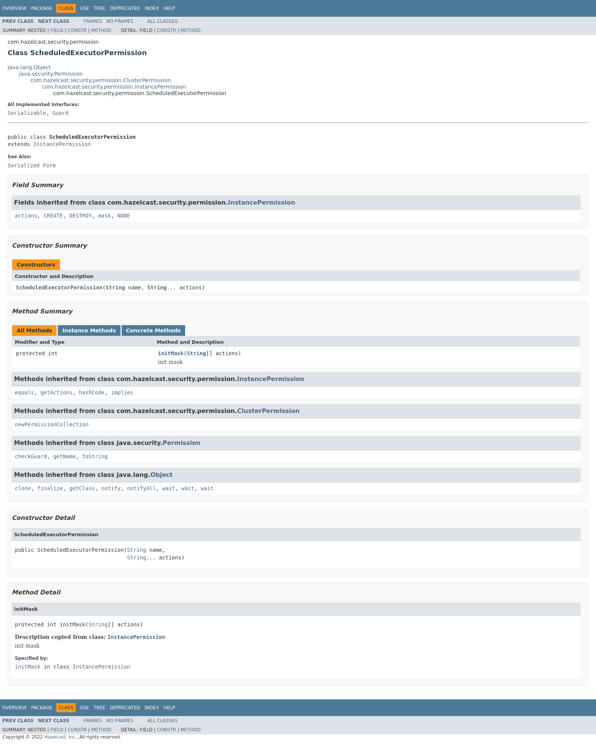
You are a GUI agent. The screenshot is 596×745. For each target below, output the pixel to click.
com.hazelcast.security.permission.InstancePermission (114, 87)
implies (122, 392)
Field (56, 30)
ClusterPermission (268, 411)
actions (26, 216)
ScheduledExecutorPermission (59, 287)
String (115, 287)
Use (84, 8)
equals (24, 392)
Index (152, 8)
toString (95, 456)
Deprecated (125, 8)
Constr (77, 30)
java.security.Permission (51, 74)
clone (23, 488)
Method (101, 30)
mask (104, 216)
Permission (182, 442)
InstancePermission (62, 144)
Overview (14, 8)
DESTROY (80, 216)
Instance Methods (89, 330)
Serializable (27, 113)
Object (162, 474)
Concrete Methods (153, 330)
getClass (82, 488)
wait (168, 488)
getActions (56, 392)
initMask (171, 353)
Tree (99, 8)
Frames (93, 21)
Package (41, 8)
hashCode (92, 392)
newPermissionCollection (52, 424)
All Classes (162, 21)
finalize (50, 488)
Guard (60, 113)
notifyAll (141, 488)
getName (64, 456)
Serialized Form (31, 165)
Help (169, 8)
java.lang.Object (29, 67)
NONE (123, 216)
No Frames (119, 21)
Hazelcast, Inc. (60, 737)
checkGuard (31, 456)
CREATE (53, 216)
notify (111, 488)
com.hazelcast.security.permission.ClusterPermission (100, 80)
